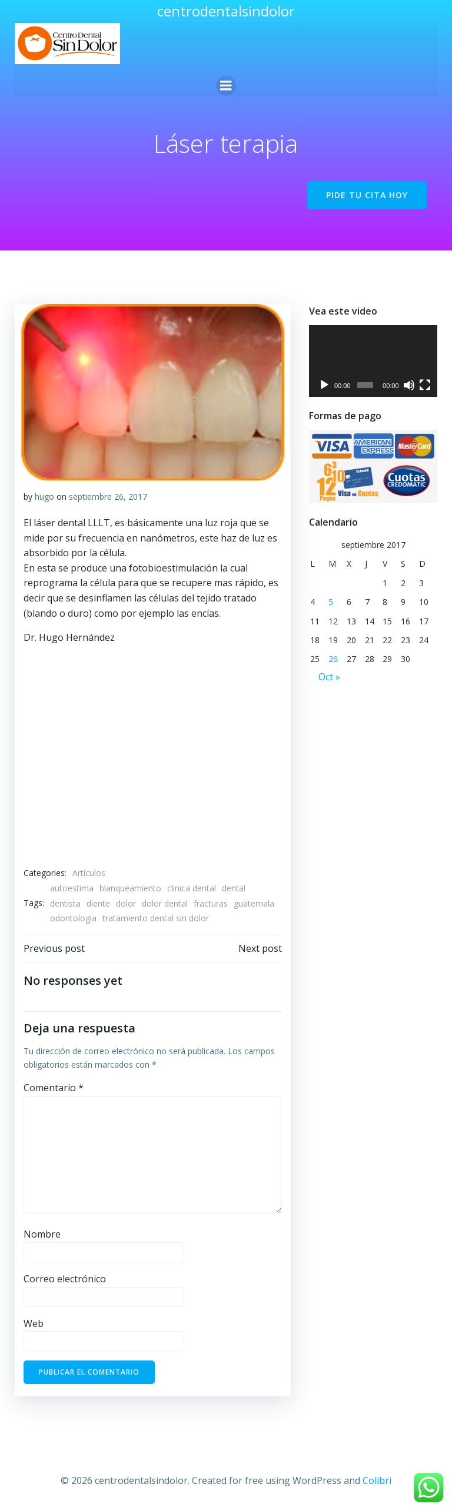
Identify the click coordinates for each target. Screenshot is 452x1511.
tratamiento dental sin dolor (155, 918)
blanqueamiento (130, 888)
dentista (64, 902)
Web (33, 1322)
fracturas (210, 902)
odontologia (72, 918)
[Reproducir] (324, 385)
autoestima (71, 888)
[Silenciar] (409, 385)
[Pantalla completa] (425, 385)
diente (97, 902)
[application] (373, 361)
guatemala (253, 902)
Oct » (329, 677)
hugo (44, 496)
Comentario (53, 1087)
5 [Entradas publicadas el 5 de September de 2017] (330, 602)
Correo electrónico (64, 1278)
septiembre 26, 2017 (107, 496)
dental (233, 888)
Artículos (88, 872)
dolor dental (164, 902)
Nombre (41, 1234)
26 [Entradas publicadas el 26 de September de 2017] (332, 660)
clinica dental (191, 888)
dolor (125, 902)
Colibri (377, 1479)
